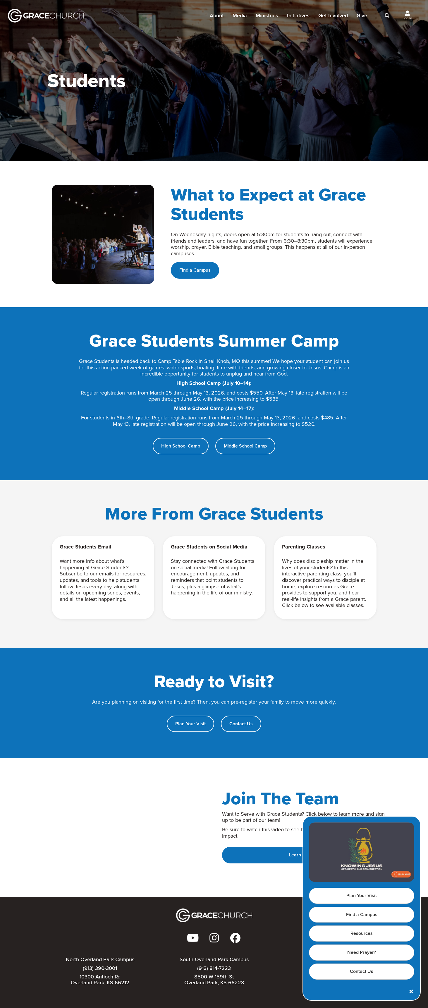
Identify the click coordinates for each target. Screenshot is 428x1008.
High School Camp (180, 446)
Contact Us (361, 971)
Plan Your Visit (361, 895)
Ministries (267, 17)
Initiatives (298, 17)
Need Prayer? (361, 952)
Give (362, 17)
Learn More (301, 854)
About (217, 17)
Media (240, 17)
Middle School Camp (245, 446)
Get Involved (333, 17)
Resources (361, 933)
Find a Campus (361, 914)
